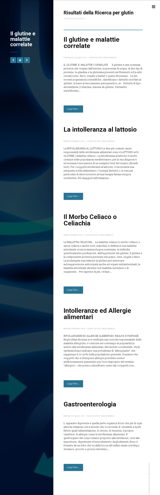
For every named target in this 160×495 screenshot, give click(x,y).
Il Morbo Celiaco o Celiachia (90, 220)
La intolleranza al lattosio (100, 129)
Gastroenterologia (90, 404)
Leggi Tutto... (73, 109)
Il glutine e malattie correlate (91, 43)
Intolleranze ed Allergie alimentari (97, 314)
